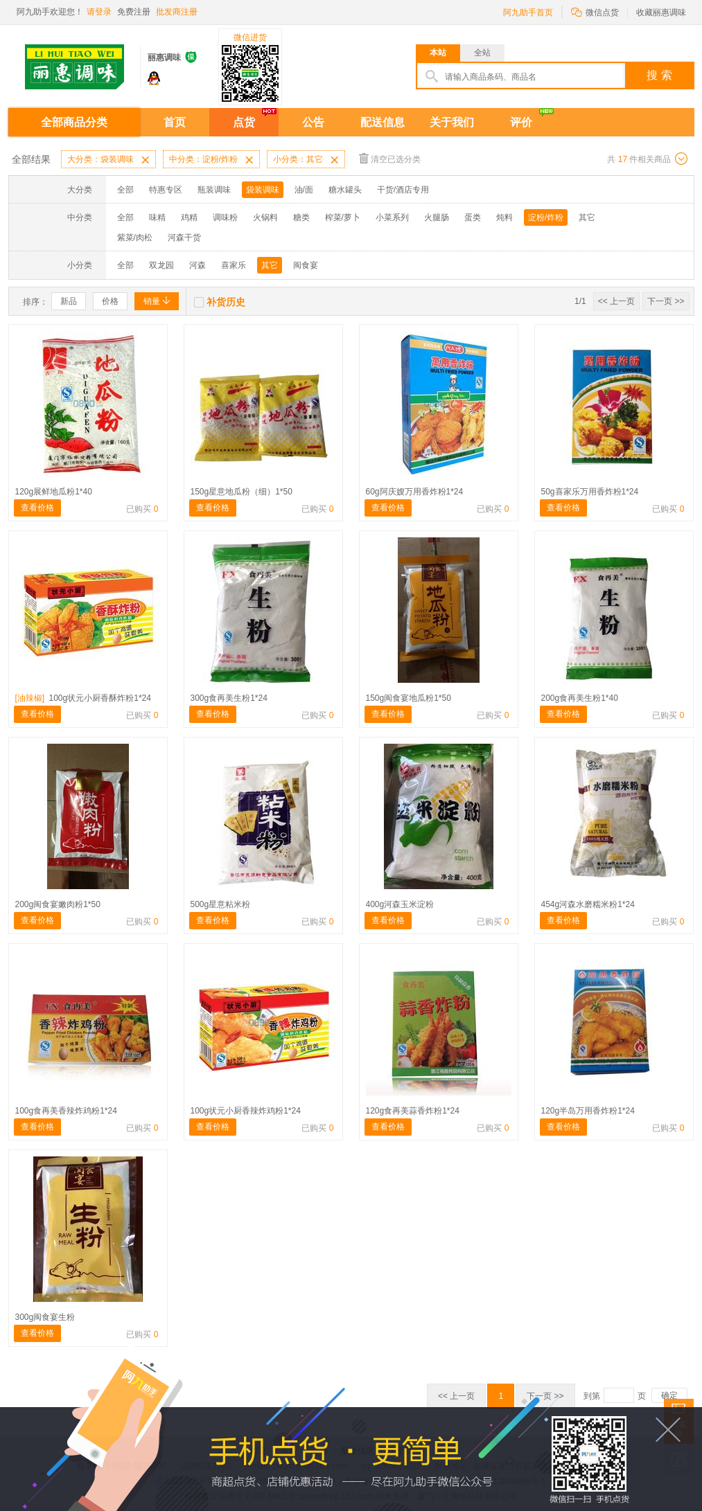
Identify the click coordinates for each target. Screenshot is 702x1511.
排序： (35, 302)
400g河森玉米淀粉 (400, 904)
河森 (197, 265)
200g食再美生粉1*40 (579, 698)
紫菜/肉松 (134, 237)
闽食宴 (305, 265)
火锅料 (265, 217)
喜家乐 (233, 265)
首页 (175, 122)
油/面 (304, 190)
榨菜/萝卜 (342, 217)
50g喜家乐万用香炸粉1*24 (590, 492)
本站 (438, 52)
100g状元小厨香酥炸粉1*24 (83, 698)
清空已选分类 (390, 158)
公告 (313, 122)
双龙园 (161, 265)
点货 (244, 122)
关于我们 (452, 122)
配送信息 (382, 122)
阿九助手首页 (528, 12)
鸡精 (189, 217)
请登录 (99, 12)
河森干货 (184, 237)
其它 (587, 217)
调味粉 (225, 217)
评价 (521, 122)
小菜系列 (392, 217)
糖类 (301, 217)
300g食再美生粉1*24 (229, 698)
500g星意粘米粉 (221, 904)
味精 (157, 217)
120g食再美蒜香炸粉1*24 (412, 1111)
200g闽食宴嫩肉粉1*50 (57, 904)
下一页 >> (665, 301)
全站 (482, 52)
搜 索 (659, 75)
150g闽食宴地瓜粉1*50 (408, 698)
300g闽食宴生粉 (45, 1317)
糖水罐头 (345, 190)
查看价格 (37, 507)
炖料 (504, 217)
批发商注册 (177, 12)
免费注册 (133, 12)
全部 (125, 190)
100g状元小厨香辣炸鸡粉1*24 (246, 1111)
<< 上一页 (616, 301)
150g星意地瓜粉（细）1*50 (241, 492)
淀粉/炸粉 (545, 217)
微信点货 (595, 11)
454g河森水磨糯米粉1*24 (588, 904)
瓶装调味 (214, 190)
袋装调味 (262, 190)
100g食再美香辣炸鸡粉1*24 (66, 1111)
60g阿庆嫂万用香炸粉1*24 (415, 492)
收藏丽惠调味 (661, 12)
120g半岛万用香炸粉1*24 (588, 1111)
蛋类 (472, 217)
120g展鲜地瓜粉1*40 (53, 492)
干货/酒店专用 (403, 190)
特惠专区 (165, 190)
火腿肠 (436, 217)
